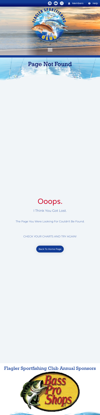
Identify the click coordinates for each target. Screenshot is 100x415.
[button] (50, 50)
